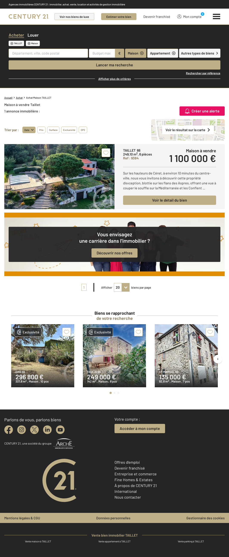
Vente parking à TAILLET (191, 541)
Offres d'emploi (127, 462)
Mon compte (189, 16)
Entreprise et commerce (135, 473)
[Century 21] (29, 16)
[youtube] (60, 429)
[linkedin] (47, 429)
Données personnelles (113, 518)
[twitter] (34, 429)
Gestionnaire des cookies (205, 518)
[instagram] (21, 429)
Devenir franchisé (156, 16)
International (125, 491)
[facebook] (8, 429)
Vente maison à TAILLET (38, 541)
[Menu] (216, 16)
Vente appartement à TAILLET (114, 541)
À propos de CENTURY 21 (135, 485)
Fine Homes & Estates (133, 479)
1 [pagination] (84, 287)
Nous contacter (127, 497)
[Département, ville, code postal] (48, 53)
